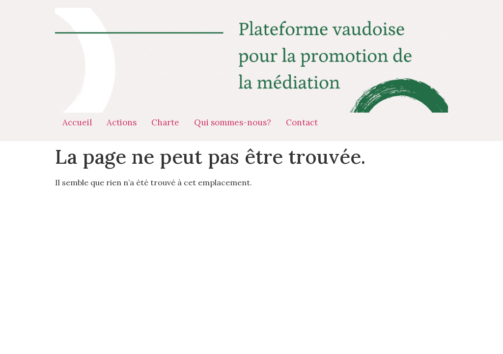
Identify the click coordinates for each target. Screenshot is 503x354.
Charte (165, 122)
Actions (122, 122)
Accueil (77, 122)
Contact (302, 122)
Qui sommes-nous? (232, 122)
